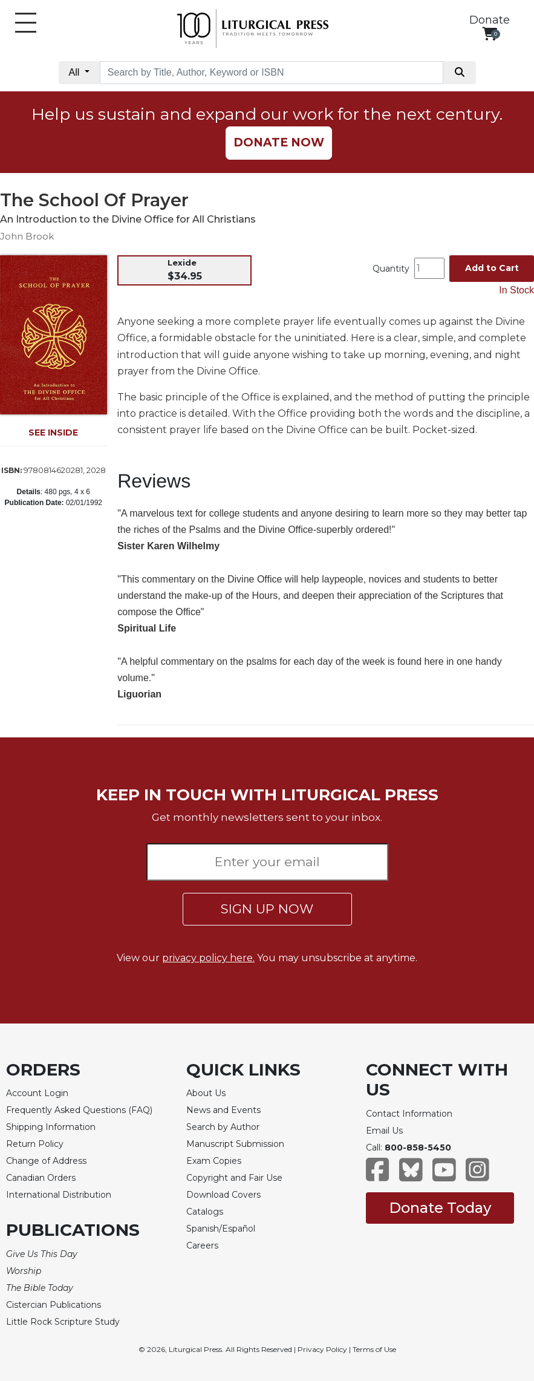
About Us (206, 1093)
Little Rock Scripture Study (63, 1321)
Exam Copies (213, 1160)
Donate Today (440, 1207)
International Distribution (58, 1194)
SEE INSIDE (53, 432)
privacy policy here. (208, 958)
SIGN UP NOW (267, 908)
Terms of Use (374, 1349)
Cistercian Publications (53, 1304)
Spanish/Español (220, 1228)
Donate (489, 20)
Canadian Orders (41, 1177)
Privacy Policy (322, 1349)
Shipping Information (51, 1126)
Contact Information (409, 1113)
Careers (202, 1245)
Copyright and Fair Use (234, 1177)
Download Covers (223, 1194)
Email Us (384, 1130)
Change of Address (46, 1160)
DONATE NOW (278, 142)
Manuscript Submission (235, 1143)
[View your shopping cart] (489, 33)
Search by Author (222, 1126)
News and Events (223, 1110)
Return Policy (34, 1143)
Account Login (37, 1093)
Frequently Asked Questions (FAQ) (79, 1110)
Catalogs (204, 1211)
